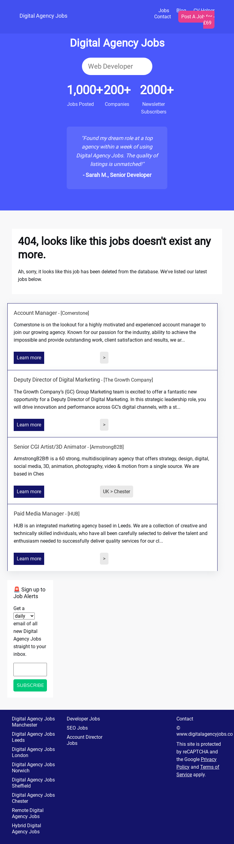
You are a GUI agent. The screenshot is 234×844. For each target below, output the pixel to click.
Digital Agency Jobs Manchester (33, 722)
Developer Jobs (83, 719)
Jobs (163, 10)
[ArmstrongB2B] (107, 447)
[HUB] (74, 514)
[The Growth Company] (128, 380)
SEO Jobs (77, 728)
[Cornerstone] (75, 313)
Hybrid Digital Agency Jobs (26, 829)
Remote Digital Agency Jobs (28, 813)
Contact (162, 17)
